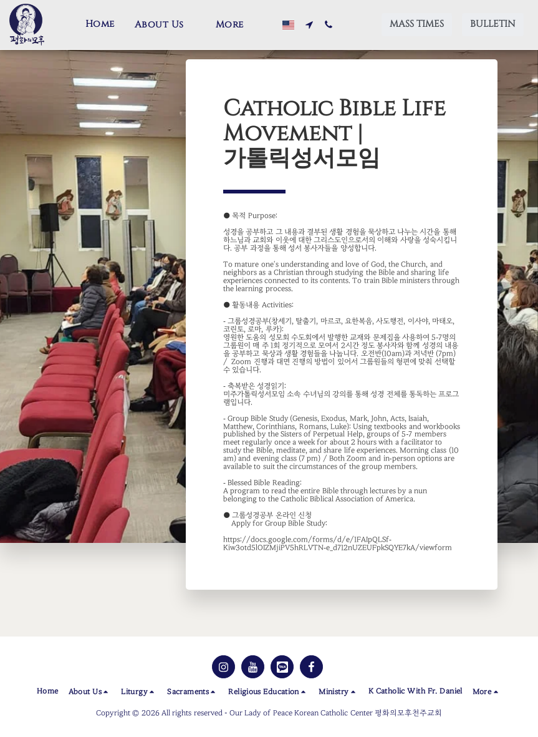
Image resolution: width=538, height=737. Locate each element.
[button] (165, 25)
